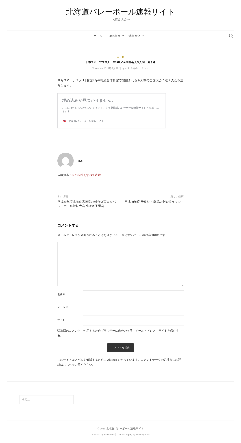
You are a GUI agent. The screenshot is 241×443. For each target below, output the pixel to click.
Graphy (128, 434)
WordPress (109, 434)
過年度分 (134, 35)
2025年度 (114, 35)
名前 (61, 294)
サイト (61, 320)
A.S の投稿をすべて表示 (85, 174)
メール (62, 307)
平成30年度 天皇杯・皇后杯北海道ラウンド (154, 202)
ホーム (98, 35)
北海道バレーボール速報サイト (120, 12)
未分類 (120, 57)
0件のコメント (140, 68)
